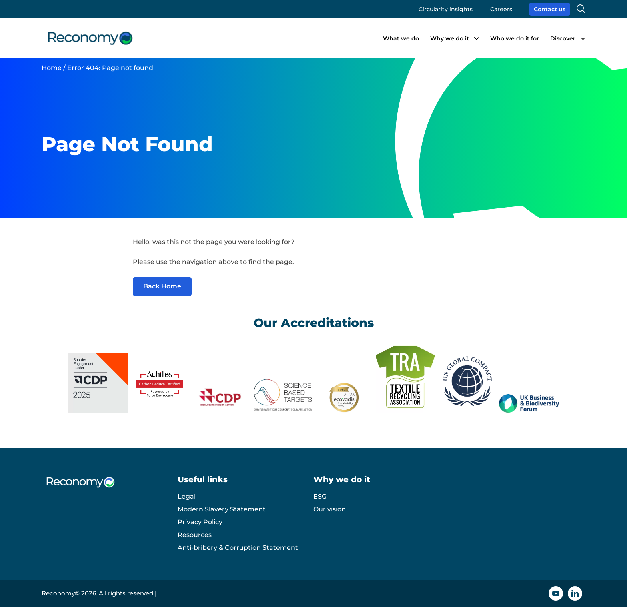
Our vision (330, 509)
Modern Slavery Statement (222, 509)
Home (52, 68)
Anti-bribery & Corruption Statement (238, 547)
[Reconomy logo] (90, 38)
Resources (195, 535)
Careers (501, 9)
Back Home (162, 286)
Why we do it (449, 38)
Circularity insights (446, 9)
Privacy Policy (200, 522)
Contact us (549, 9)
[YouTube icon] (556, 593)
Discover (562, 38)
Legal (187, 496)
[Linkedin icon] (575, 593)
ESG (320, 496)
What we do (401, 38)
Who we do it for (514, 38)
